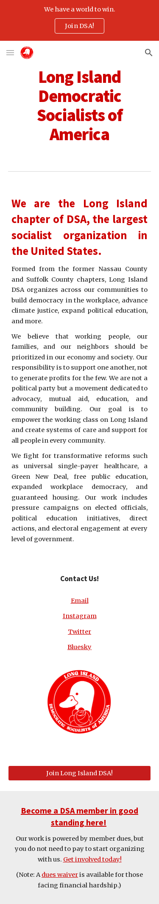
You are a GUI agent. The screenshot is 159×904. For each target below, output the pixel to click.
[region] (79, 20)
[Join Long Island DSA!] (79, 773)
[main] (79, 105)
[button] (10, 52)
